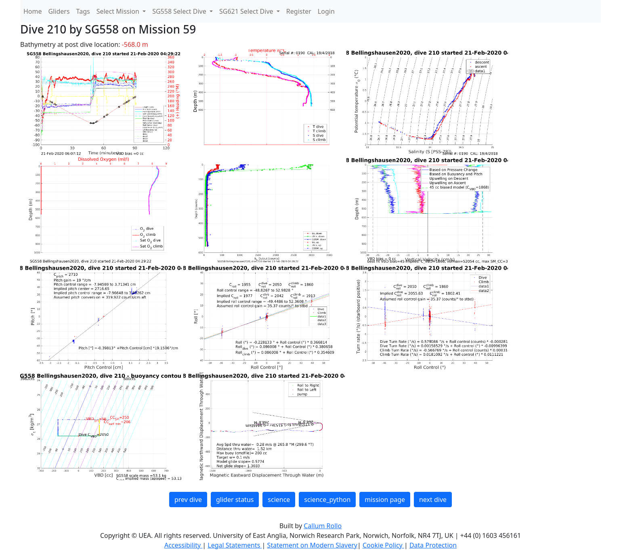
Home (32, 11)
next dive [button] (433, 499)
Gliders (59, 11)
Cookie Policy (383, 545)
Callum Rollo (323, 525)
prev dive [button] (188, 499)
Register (298, 11)
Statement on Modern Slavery (312, 545)
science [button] (279, 499)
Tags (83, 11)
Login (326, 11)
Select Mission (119, 11)
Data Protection (433, 545)
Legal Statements (235, 545)
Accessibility (183, 545)
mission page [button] (385, 499)
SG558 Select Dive (180, 11)
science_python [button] (327, 499)
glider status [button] (235, 499)
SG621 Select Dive (247, 11)
